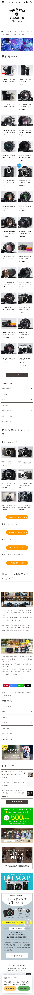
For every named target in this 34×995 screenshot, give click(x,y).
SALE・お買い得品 (7, 421)
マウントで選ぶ (6, 410)
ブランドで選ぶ (6, 389)
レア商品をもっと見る (17, 563)
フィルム (4, 400)
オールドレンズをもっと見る (17, 532)
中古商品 (4, 394)
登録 (28, 974)
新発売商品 (4, 405)
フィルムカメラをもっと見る (17, 517)
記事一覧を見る (17, 802)
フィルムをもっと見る (17, 548)
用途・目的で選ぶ (6, 416)
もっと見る (17, 375)
